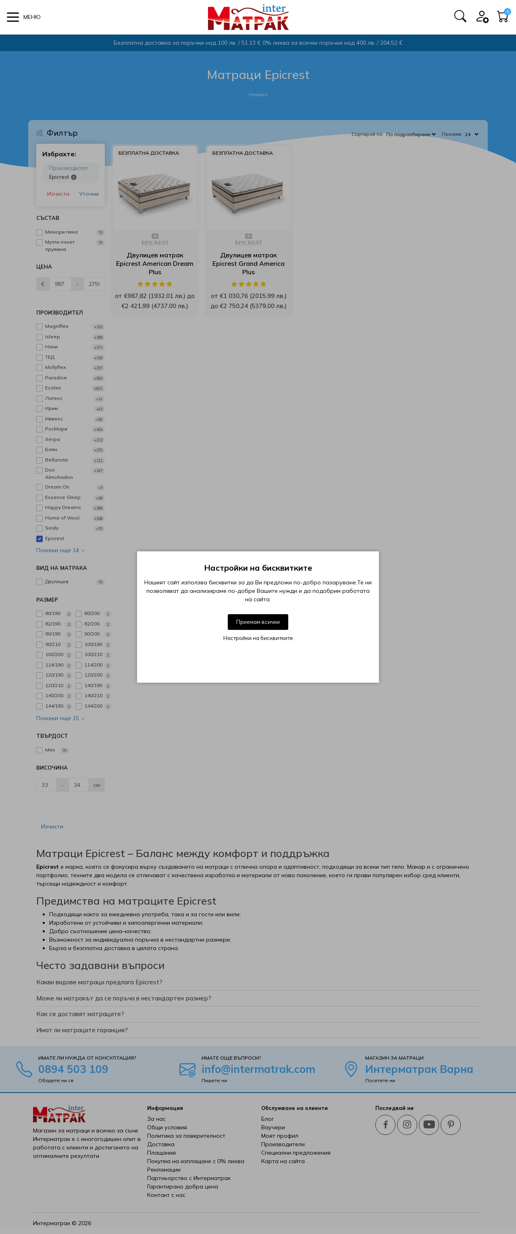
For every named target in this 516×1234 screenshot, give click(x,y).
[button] (24, 17)
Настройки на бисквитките (258, 638)
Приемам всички (258, 622)
